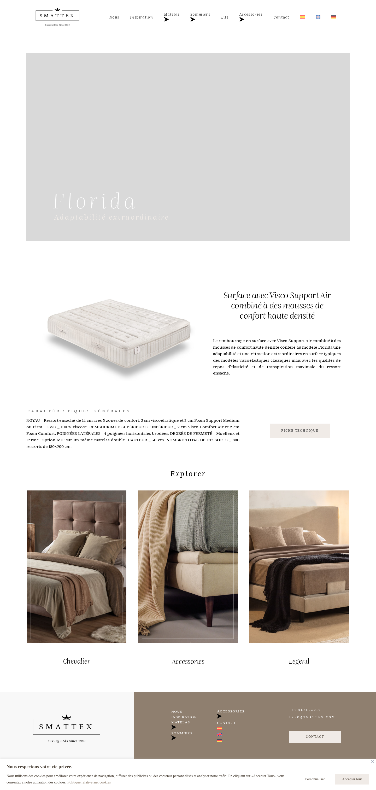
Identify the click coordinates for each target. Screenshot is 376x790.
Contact (281, 17)
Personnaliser (315, 779)
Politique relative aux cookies (89, 782)
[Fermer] (372, 761)
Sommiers (200, 17)
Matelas (171, 17)
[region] (188, 774)
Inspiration (141, 17)
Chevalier (76, 661)
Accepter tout (352, 779)
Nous (114, 17)
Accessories (250, 17)
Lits (224, 17)
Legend (299, 661)
